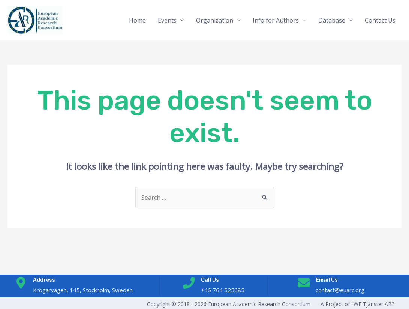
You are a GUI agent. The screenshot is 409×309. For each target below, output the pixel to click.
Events (167, 20)
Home (137, 20)
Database (331, 20)
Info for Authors (276, 20)
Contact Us (380, 20)
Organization (214, 20)
